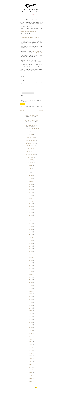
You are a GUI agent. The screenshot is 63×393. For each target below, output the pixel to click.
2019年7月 (31, 300)
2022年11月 (31, 238)
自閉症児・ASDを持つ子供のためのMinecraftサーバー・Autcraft (31, 124)
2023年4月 (31, 230)
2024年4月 (31, 212)
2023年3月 (31, 232)
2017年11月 (31, 331)
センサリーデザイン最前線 (31, 138)
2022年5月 (31, 247)
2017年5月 (30, 340)
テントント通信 (31, 135)
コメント (21, 88)
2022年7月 (31, 244)
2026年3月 (31, 176)
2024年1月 (31, 216)
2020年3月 (31, 288)
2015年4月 (30, 379)
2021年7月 (31, 263)
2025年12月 (31, 181)
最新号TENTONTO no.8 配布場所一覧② (31, 126)
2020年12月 (31, 274)
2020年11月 (31, 275)
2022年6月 (31, 246)
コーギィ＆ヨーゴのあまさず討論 (31, 155)
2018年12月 (31, 311)
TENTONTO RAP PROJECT (31, 152)
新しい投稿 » (41, 111)
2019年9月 (31, 297)
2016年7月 (30, 356)
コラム (31, 169)
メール (21, 96)
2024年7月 (31, 207)
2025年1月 (31, 198)
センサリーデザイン (35, 51)
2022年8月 (31, 243)
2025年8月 (31, 187)
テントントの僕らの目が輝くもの (31, 141)
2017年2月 (30, 345)
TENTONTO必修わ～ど (31, 149)
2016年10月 (31, 351)
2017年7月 (30, 337)
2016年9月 (30, 353)
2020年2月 (31, 289)
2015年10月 (31, 370)
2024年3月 (31, 213)
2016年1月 (30, 365)
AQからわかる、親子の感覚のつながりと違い (31, 116)
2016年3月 (30, 362)
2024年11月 (31, 201)
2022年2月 (31, 252)
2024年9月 (31, 204)
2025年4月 (31, 193)
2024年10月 (31, 202)
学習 (41, 75)
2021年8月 (31, 261)
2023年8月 (31, 224)
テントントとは (27, 9)
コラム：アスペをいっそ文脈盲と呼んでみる (31, 121)
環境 (21, 76)
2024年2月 (31, 215)
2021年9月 (31, 260)
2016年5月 (30, 359)
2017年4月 (30, 342)
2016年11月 (31, 350)
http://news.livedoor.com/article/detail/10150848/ (28, 31)
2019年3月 (31, 306)
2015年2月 (30, 382)
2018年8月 (31, 317)
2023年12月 (31, 218)
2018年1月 (31, 328)
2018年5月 (31, 322)
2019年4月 (31, 305)
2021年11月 (31, 257)
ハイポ (31, 75)
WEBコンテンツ (25, 11)
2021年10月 (31, 258)
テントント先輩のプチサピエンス (31, 143)
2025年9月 (31, 185)
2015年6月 (30, 376)
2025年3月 (31, 195)
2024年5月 (31, 210)
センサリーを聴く (30, 163)
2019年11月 (31, 294)
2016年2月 (30, 364)
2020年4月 (31, 286)
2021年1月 (31, 272)
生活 (23, 76)
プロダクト (38, 75)
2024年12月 (31, 199)
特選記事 (38, 11)
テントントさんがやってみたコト (31, 140)
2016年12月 (31, 348)
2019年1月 (31, 309)
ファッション (35, 75)
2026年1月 (31, 179)
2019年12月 (31, 292)
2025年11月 (31, 182)
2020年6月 (31, 283)
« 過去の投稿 (22, 111)
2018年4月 (31, 323)
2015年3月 (30, 381)
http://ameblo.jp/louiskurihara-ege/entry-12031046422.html (29, 37)
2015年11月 (31, 368)
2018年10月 (31, 314)
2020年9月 (31, 278)
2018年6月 (31, 320)
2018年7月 (31, 319)
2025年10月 (31, 184)
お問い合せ (32, 11)
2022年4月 (31, 249)
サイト (21, 98)
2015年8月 (30, 373)
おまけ (31, 171)
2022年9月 (31, 241)
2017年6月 (30, 339)
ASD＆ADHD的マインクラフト (30, 144)
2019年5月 (31, 303)
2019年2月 (31, 308)
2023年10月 (31, 221)
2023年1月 (31, 235)
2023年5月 (31, 229)
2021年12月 (31, 255)
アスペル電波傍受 (30, 160)
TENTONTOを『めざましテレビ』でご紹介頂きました (31, 129)
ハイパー (28, 75)
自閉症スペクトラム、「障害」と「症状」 (31, 119)
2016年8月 (30, 354)
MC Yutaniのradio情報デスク (31, 146)
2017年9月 (30, 334)
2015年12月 (31, 367)
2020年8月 (31, 280)
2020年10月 (31, 277)
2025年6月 (31, 190)
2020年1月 (31, 291)
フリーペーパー (35, 9)
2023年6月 (31, 227)
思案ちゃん (31, 166)
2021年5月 (31, 266)
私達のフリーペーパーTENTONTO (25, 50)
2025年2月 (31, 196)
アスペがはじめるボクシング (31, 157)
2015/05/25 (24, 72)
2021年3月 (31, 269)
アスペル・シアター (31, 158)
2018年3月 (31, 325)
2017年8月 (30, 336)
